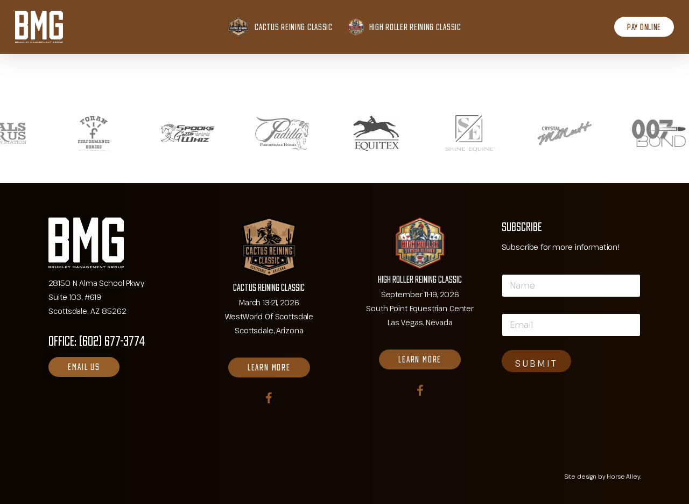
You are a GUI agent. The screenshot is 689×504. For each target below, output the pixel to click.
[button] (83, 367)
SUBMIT (536, 363)
